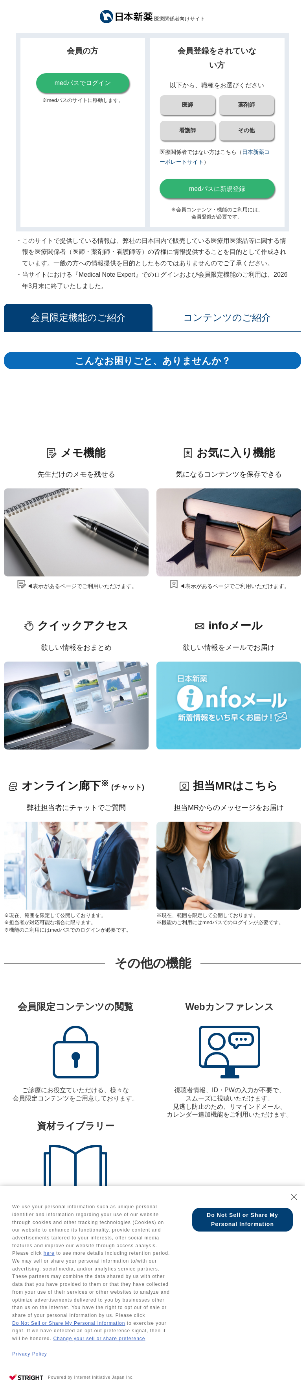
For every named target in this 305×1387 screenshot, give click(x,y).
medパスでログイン (83, 83)
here (49, 1243)
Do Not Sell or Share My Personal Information (68, 1319)
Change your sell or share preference (99, 1336)
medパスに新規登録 (217, 188)
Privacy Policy (29, 1353)
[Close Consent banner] (294, 1182)
